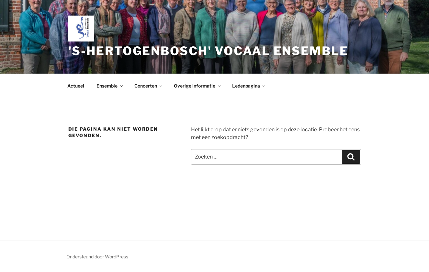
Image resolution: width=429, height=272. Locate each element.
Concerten (148, 86)
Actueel (75, 86)
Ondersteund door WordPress (97, 256)
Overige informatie (197, 86)
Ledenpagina (249, 86)
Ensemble (110, 86)
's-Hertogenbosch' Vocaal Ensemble (208, 51)
